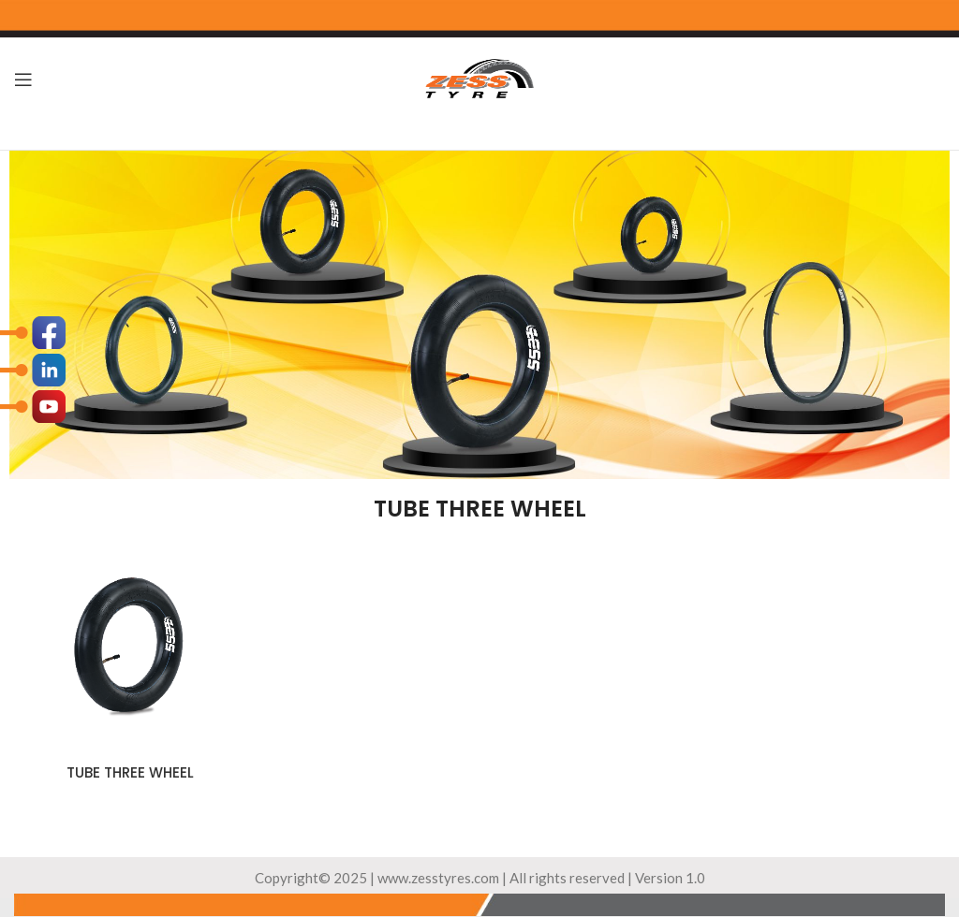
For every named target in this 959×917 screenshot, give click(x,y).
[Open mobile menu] (23, 79)
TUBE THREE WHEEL (130, 772)
